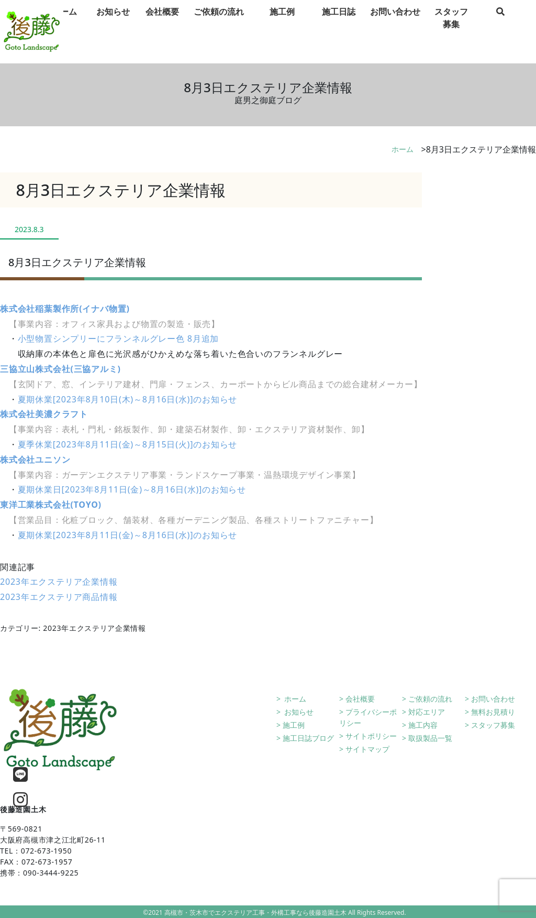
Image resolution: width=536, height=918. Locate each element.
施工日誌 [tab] (338, 25)
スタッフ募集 (493, 725)
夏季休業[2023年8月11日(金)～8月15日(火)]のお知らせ (128, 444)
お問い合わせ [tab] (395, 25)
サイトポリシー (371, 736)
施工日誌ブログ (308, 738)
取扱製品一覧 (430, 738)
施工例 (294, 725)
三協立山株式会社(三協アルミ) (60, 369)
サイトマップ (367, 749)
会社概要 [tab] (162, 25)
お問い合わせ (493, 699)
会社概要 (360, 699)
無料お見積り (493, 712)
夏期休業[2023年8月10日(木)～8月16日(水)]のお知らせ (128, 399)
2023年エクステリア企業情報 (59, 581)
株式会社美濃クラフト (44, 414)
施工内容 (423, 725)
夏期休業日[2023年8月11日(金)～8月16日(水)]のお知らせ (132, 489)
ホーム (403, 149)
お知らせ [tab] (113, 25)
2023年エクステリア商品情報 (59, 597)
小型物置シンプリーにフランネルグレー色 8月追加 (118, 338)
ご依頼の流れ (430, 699)
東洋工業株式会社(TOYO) (51, 504)
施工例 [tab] (282, 25)
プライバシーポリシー (368, 717)
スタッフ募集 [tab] (451, 32)
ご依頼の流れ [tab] (219, 25)
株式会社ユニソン (35, 459)
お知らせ (298, 712)
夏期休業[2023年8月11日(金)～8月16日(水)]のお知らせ (128, 535)
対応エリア (426, 712)
